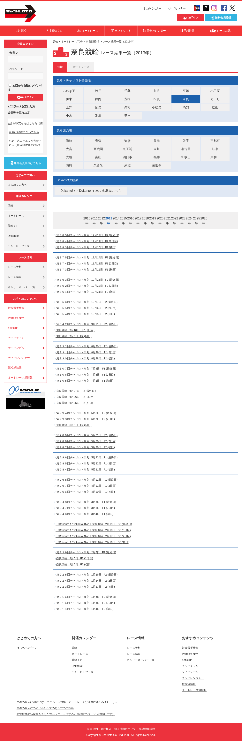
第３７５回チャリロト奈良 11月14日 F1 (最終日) (87, 257)
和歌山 (186, 157)
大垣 (69, 157)
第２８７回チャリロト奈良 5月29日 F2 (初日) (85, 447)
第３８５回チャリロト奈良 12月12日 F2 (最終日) (87, 235)
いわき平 (69, 91)
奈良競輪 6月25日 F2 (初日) (74, 402)
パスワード (16, 69)
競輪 (10, 205)
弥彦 (127, 140)
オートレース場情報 (20, 377)
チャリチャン (16, 337)
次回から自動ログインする (25, 87)
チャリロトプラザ (19, 246)
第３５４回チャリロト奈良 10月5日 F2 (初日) (85, 314)
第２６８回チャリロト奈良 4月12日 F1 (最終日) (86, 479)
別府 (98, 115)
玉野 (69, 107)
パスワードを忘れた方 (21, 106)
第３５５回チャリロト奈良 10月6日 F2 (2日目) (85, 307)
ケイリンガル (16, 347)
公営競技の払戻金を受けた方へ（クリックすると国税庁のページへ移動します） (66, 714)
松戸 (98, 91)
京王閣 (127, 149)
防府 (69, 165)
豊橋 (127, 99)
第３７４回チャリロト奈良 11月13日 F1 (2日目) (86, 263)
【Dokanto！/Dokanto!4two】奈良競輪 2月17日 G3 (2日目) (93, 536)
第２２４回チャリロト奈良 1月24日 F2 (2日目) (85, 580)
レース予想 (14, 266)
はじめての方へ (152, 8)
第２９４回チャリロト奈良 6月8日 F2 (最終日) (85, 413)
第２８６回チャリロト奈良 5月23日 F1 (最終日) (86, 457)
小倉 (69, 115)
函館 (69, 140)
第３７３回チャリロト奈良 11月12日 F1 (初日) (85, 269)
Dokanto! (13, 235)
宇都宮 (215, 140)
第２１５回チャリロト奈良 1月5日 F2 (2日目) (85, 602)
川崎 (157, 91)
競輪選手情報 (16, 307)
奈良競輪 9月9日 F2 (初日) (73, 336)
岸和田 (215, 157)
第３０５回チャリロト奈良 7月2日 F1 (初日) (84, 380)
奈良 (186, 99)
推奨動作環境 (147, 728)
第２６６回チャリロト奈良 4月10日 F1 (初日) (85, 491)
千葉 (127, 91)
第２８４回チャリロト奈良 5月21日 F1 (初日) (85, 469)
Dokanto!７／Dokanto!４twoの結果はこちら (90, 190)
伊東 (69, 99)
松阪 (157, 99)
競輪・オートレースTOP (68, 41)
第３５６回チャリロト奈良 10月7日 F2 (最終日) (86, 301)
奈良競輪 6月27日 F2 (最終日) (75, 390)
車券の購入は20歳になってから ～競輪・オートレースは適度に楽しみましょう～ (69, 702)
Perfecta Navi (16, 317)
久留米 (98, 165)
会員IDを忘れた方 (19, 112)
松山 (215, 107)
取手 (186, 140)
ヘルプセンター (176, 8)
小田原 (215, 91)
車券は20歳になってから (24, 132)
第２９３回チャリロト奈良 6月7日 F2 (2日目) (85, 419)
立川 (157, 149)
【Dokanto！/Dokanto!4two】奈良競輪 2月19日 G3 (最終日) (93, 524)
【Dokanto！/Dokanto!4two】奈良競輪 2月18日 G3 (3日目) (93, 530)
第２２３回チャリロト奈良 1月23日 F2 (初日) (85, 586)
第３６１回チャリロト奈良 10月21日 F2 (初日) (85, 291)
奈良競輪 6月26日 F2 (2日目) (75, 396)
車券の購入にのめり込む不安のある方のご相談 (45, 708)
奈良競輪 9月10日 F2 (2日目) (75, 330)
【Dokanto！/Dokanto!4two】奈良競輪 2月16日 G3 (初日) (92, 542)
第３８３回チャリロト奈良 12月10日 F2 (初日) (85, 247)
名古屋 (186, 149)
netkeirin (13, 327)
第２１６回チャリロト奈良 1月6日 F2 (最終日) (85, 596)
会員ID (13, 52)
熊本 (127, 115)
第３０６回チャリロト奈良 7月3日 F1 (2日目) (85, 374)
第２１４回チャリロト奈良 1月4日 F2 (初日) (84, 608)
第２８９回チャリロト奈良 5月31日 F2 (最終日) (86, 435)
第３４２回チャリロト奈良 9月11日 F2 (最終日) (86, 324)
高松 (127, 107)
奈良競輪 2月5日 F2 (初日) (73, 564)
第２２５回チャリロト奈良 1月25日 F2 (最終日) (86, 574)
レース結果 (14, 277)
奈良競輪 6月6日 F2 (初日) (73, 425)
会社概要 (106, 728)
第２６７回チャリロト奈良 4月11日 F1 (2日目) (85, 485)
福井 (157, 157)
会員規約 (92, 728)
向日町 (215, 99)
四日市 (127, 157)
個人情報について (125, 728)
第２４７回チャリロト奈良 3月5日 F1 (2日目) (85, 507)
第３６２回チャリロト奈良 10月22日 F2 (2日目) (86, 285)
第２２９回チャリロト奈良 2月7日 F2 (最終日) (85, 552)
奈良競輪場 (92, 41)
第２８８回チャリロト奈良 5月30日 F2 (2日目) (85, 441)
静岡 (98, 99)
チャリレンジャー (19, 357)
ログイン (25, 97)
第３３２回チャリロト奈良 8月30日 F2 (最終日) (86, 346)
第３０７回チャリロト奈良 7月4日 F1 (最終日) (85, 368)
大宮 (69, 149)
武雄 (127, 165)
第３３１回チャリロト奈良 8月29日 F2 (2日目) (85, 352)
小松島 (156, 107)
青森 (98, 140)
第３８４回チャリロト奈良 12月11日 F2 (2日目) (86, 241)
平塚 (186, 91)
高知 (186, 107)
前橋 (157, 140)
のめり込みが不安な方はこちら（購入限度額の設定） (25, 143)
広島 (98, 107)
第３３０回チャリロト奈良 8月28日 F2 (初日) (85, 358)
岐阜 (215, 149)
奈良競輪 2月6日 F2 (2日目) (74, 558)
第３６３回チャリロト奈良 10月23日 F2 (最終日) (87, 279)
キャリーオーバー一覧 (21, 287)
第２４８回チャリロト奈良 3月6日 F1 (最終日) (85, 501)
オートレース (16, 215)
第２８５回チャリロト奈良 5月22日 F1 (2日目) (85, 463)
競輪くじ (13, 225)
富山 (98, 157)
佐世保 (156, 165)
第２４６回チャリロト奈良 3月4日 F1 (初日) (84, 514)
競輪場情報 (15, 367)
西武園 (98, 149)
